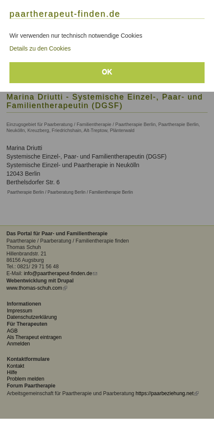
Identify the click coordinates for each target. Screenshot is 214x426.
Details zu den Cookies (40, 48)
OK (107, 71)
